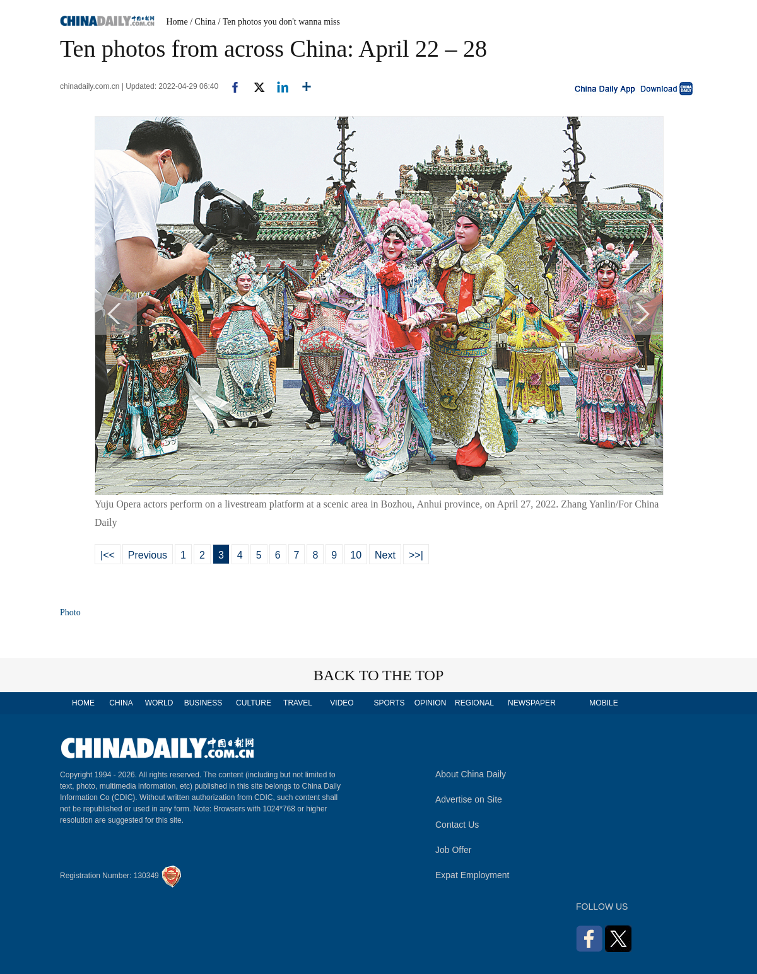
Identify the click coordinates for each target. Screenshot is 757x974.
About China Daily (470, 774)
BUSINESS (203, 703)
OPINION (430, 703)
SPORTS (388, 703)
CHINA (120, 703)
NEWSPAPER (531, 703)
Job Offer (453, 850)
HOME (83, 703)
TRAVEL (297, 703)
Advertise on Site (468, 799)
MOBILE (603, 703)
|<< (107, 555)
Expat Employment (472, 875)
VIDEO (341, 703)
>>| (416, 555)
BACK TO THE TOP (379, 675)
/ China (203, 21)
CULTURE (253, 703)
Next (385, 555)
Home (177, 21)
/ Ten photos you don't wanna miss (279, 21)
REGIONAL (474, 703)
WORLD (159, 703)
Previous (147, 555)
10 (355, 555)
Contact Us (457, 825)
